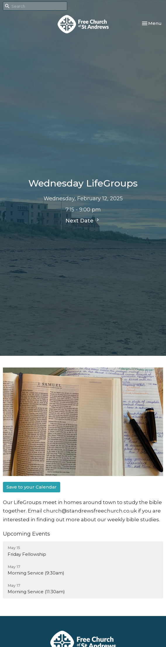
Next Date (83, 220)
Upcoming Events (26, 534)
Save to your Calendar (31, 487)
